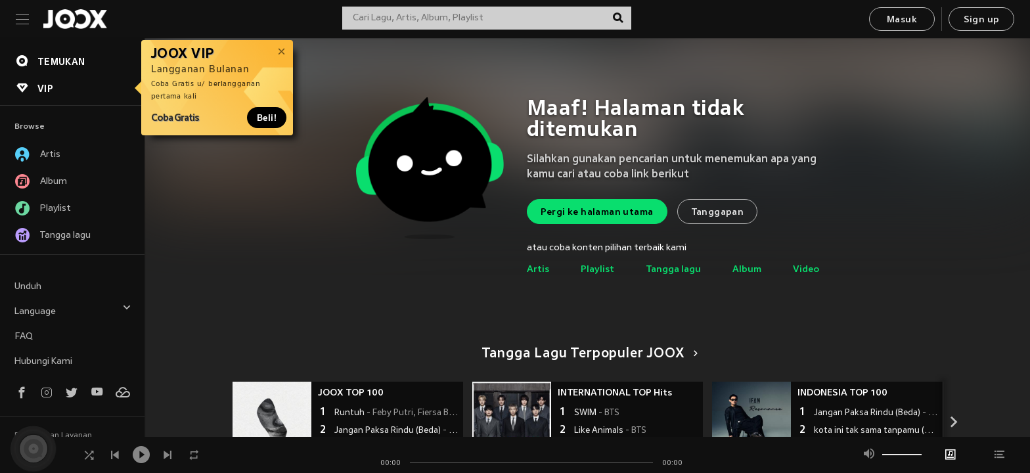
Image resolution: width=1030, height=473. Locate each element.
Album (746, 270)
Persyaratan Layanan (53, 435)
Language (72, 310)
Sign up (982, 20)
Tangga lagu (673, 270)
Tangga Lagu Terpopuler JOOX (587, 354)
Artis (538, 270)
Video (806, 270)
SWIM (596, 413)
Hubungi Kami (43, 362)
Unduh (27, 287)
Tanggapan (717, 212)
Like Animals (610, 431)
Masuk (902, 20)
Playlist (597, 270)
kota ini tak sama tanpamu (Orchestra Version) (876, 431)
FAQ (23, 337)
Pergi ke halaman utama (597, 212)
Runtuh (397, 413)
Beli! (267, 117)
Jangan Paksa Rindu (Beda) (397, 431)
